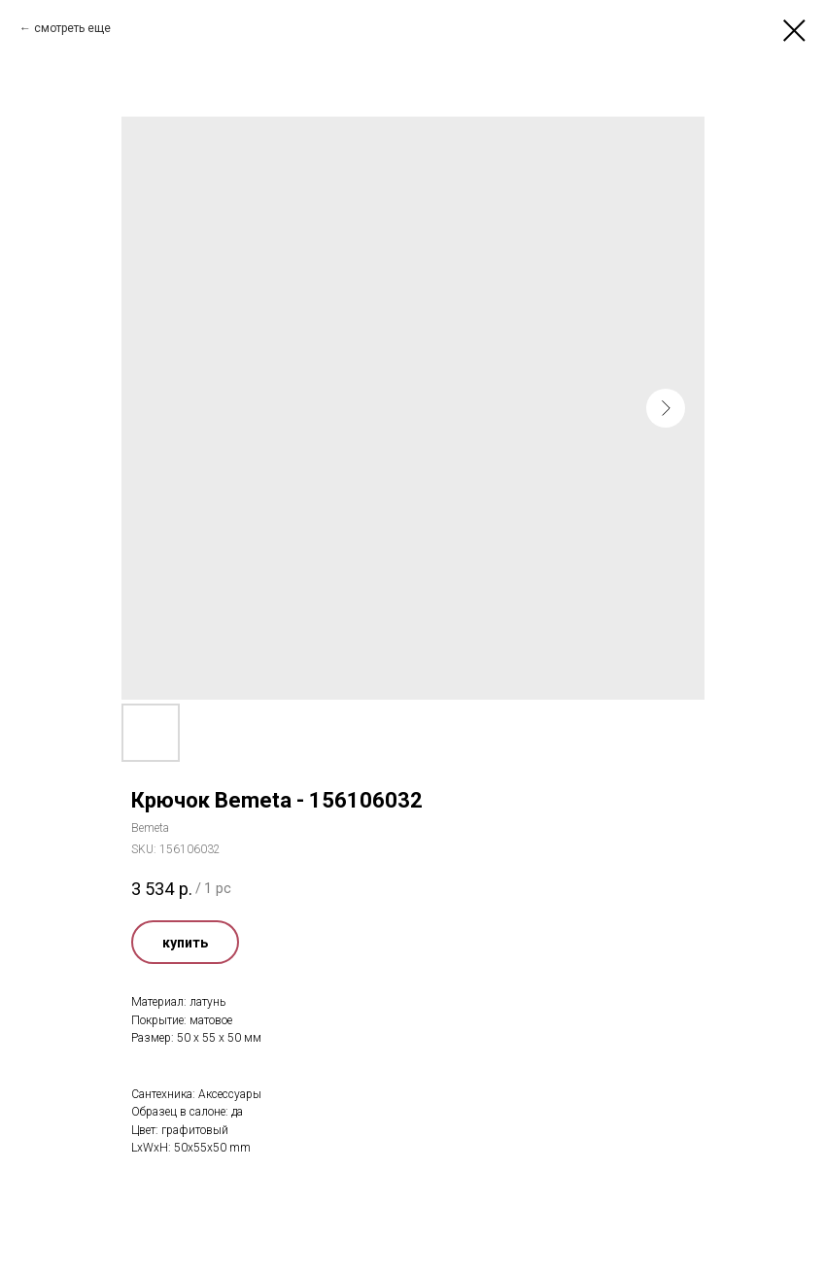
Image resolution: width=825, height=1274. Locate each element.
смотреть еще (72, 28)
